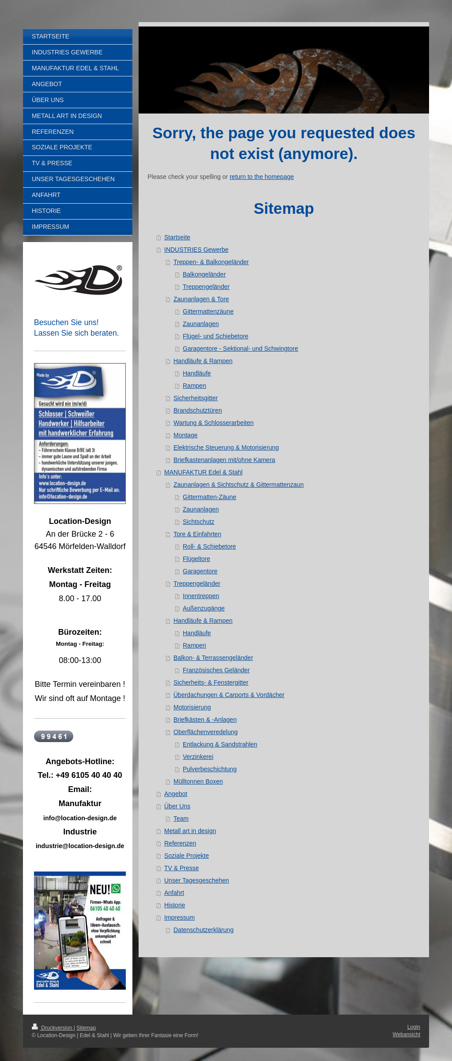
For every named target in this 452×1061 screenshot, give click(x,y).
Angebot (175, 793)
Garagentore (200, 571)
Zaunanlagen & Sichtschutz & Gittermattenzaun (238, 484)
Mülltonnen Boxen (198, 781)
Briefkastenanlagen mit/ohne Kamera (224, 459)
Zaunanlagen (201, 323)
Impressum (179, 917)
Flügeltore (196, 558)
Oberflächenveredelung (205, 731)
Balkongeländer (204, 274)
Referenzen (180, 843)
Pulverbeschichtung (210, 769)
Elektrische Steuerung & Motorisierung (226, 447)
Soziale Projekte (186, 855)
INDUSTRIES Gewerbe (196, 249)
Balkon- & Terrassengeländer (213, 657)
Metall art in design (190, 830)
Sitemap (86, 1028)
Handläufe (197, 373)
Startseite (177, 237)
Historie (174, 905)
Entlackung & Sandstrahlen (220, 744)
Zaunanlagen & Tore (201, 299)
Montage (185, 435)
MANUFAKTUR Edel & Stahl (203, 472)
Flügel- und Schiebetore (216, 336)
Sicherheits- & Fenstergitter (211, 682)
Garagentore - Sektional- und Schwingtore (240, 348)
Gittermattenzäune (208, 311)
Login (413, 1027)
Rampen (194, 385)
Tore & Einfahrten (197, 534)
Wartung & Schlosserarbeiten (213, 422)
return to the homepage (262, 176)
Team (180, 818)
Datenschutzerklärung (203, 929)
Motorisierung (192, 707)
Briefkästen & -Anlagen (205, 719)
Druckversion (53, 1028)
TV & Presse (181, 868)
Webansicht (406, 1034)
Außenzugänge (204, 608)
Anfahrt (174, 892)
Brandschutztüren (197, 410)
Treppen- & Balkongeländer (211, 261)
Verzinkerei (198, 756)
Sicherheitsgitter (195, 398)
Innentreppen (201, 595)
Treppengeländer (206, 286)
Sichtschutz (199, 521)
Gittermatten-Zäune (209, 496)
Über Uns (177, 806)
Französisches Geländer (216, 670)
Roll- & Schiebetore (209, 546)
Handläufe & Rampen (203, 360)
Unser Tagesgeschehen (196, 880)
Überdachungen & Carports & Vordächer (228, 694)
